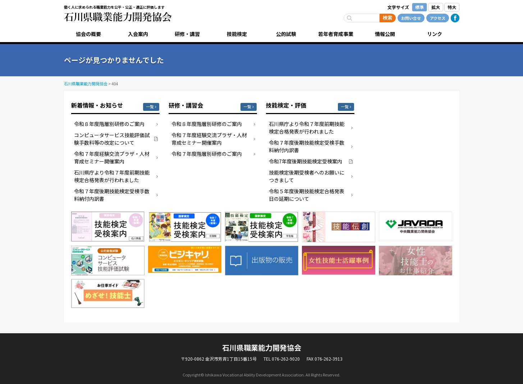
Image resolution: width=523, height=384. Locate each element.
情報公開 (385, 33)
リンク (434, 33)
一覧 (150, 106)
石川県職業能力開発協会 (118, 17)
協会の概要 (88, 33)
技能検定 (237, 33)
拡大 (435, 7)
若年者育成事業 (335, 33)
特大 (452, 7)
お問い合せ (411, 18)
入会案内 (138, 33)
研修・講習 (187, 33)
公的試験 (286, 33)
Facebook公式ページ (455, 18)
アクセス (437, 18)
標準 (419, 7)
